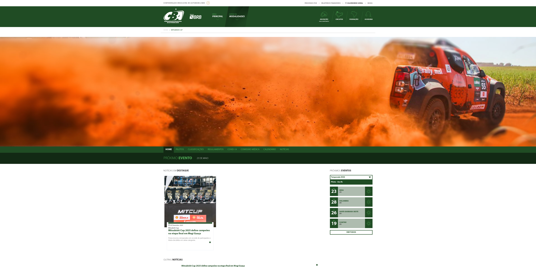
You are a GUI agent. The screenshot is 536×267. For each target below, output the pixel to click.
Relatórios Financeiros (331, 3)
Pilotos (180, 149)
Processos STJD (311, 3)
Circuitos (339, 15)
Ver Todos (351, 232)
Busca (370, 3)
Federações (353, 15)
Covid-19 (232, 149)
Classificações (196, 149)
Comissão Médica (250, 149)
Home (165, 30)
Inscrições (324, 16)
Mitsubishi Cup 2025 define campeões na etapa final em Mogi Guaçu (213, 266)
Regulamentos (216, 149)
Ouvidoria (369, 15)
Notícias (284, 149)
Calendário (269, 149)
